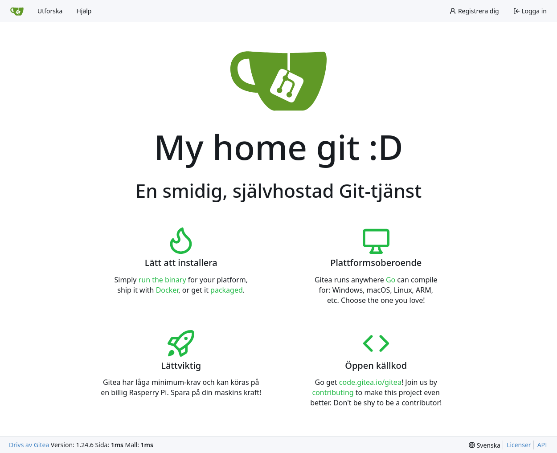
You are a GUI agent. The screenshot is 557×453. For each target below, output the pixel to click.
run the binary (162, 280)
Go (390, 280)
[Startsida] (16, 11)
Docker (167, 290)
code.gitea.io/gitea (370, 382)
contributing (332, 392)
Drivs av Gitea (29, 445)
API (542, 445)
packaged (226, 290)
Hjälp (83, 11)
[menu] (484, 445)
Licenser (519, 445)
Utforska (49, 11)
